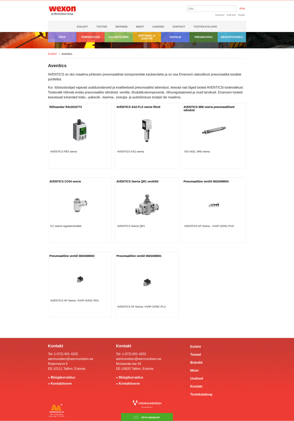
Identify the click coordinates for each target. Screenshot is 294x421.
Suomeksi (219, 15)
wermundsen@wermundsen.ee (70, 359)
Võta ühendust (147, 417)
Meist (140, 26)
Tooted (101, 26)
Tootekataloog (205, 26)
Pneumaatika (204, 37)
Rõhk (62, 37)
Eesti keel (231, 15)
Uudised (158, 26)
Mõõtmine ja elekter (147, 37)
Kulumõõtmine (119, 37)
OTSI (242, 8)
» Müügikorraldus (61, 377)
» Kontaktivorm (60, 383)
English (241, 15)
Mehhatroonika (232, 37)
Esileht (82, 26)
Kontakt (179, 26)
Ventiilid (175, 37)
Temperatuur (90, 37)
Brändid (122, 26)
